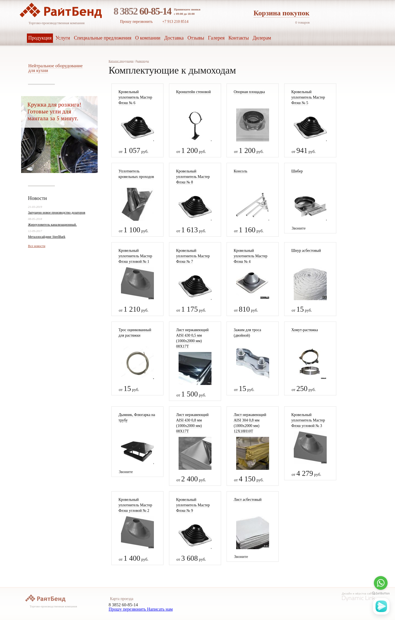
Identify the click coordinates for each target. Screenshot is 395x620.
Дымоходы (142, 61)
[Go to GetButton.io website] (381, 593)
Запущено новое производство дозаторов (56, 212)
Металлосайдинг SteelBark (46, 237)
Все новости (36, 246)
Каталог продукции (121, 61)
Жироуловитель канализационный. (52, 225)
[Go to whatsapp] (381, 583)
